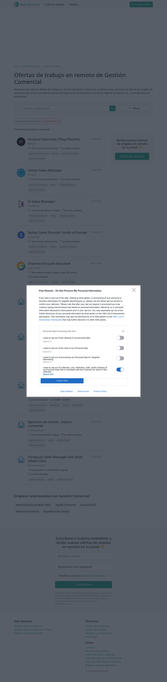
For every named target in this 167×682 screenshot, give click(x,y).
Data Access (83, 391)
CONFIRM (62, 381)
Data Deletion (66, 391)
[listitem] (83, 331)
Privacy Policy (100, 391)
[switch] (120, 338)
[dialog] (83, 341)
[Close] (135, 291)
